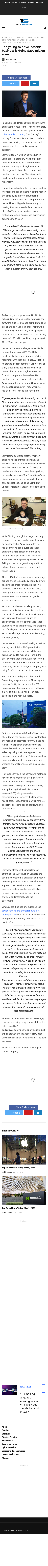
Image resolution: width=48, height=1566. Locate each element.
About (24, 7)
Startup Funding (9, 1437)
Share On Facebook (16, 77)
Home (7, 2)
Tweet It (10, 83)
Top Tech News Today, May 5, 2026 (18, 1167)
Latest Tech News (10, 1454)
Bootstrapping (17, 37)
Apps (4, 1427)
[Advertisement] (24, 1299)
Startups (31, 2)
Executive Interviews (18, 2)
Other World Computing (13, 134)
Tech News (7, 1440)
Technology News (21, 43)
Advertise (39, 2)
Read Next (25, 1386)
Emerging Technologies (13, 1451)
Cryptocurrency (9, 1444)
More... (5, 1458)
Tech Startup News (21, 40)
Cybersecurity (9, 1447)
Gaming (5, 1430)
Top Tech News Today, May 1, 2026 (18, 1208)
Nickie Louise (7, 1172)
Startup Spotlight (34, 37)
